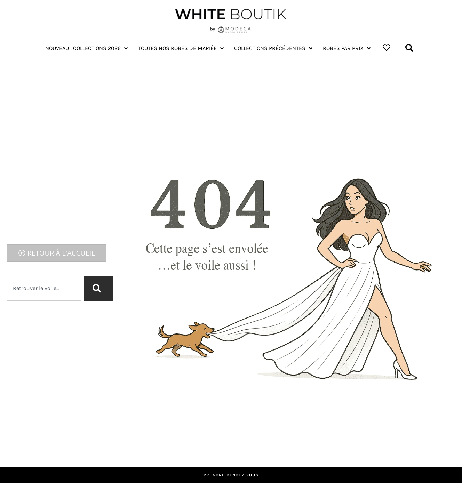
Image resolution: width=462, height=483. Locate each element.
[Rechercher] (98, 288)
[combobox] (44, 288)
